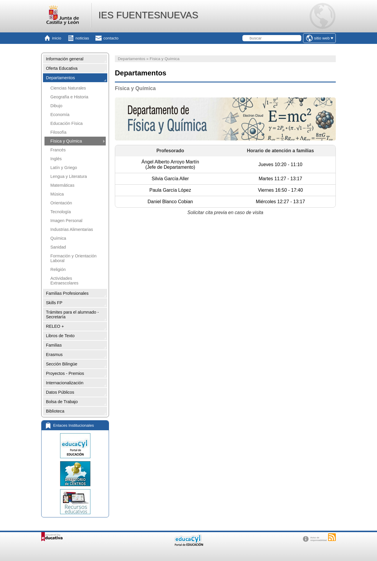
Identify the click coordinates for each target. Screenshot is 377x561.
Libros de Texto (60, 335)
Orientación (61, 203)
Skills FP (54, 302)
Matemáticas (62, 185)
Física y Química (66, 141)
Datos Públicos (60, 392)
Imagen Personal (66, 220)
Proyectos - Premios (65, 373)
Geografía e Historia (69, 97)
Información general (64, 59)
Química (58, 238)
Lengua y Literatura (68, 176)
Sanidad (58, 247)
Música (57, 194)
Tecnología (60, 211)
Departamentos (60, 77)
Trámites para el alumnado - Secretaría (72, 314)
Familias (54, 345)
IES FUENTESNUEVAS (148, 15)
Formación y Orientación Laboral (73, 258)
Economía (60, 114)
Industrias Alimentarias (71, 229)
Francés (58, 150)
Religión (58, 269)
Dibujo (56, 105)
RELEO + (55, 326)
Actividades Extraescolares (64, 280)
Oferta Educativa (61, 68)
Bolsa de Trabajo (62, 401)
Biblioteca (55, 411)
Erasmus (54, 354)
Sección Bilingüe (61, 364)
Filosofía (58, 132)
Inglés (56, 158)
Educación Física (66, 123)
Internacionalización (64, 382)
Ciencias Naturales (68, 88)
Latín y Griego (63, 167)
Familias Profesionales (67, 293)
